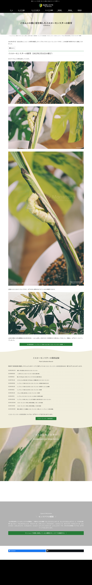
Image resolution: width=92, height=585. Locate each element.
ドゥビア (35, 526)
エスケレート (59, 523)
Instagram (61, 561)
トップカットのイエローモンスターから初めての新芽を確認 (30, 396)
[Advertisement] (46, 491)
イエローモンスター (52, 41)
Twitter (73, 561)
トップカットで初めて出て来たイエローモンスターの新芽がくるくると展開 (33, 386)
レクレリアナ (55, 526)
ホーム (19, 561)
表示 (13, 48)
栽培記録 (39, 561)
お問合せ (55, 561)
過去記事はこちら (22, 41)
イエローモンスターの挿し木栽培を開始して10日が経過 (29, 406)
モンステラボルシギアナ (67, 521)
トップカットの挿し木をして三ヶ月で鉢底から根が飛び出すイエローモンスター (34, 399)
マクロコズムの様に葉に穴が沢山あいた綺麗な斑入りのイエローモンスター (33, 380)
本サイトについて (47, 561)
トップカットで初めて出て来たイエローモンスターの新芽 (29, 389)
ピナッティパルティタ (45, 526)
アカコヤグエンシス (23, 523)
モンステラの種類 (26, 561)
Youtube (67, 561)
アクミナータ (33, 523)
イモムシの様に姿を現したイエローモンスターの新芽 (28, 393)
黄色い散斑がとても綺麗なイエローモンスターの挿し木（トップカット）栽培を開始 (35, 409)
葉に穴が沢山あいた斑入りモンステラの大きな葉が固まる (29, 377)
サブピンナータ (75, 523)
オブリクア (67, 523)
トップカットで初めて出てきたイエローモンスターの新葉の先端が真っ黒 (32, 383)
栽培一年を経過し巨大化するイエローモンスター (27, 370)
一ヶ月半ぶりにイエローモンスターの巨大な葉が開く (28, 373)
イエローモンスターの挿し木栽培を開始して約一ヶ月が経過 (30, 402)
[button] (46, 344)
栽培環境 (33, 561)
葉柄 (48, 338)
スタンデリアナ (18, 526)
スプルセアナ (27, 526)
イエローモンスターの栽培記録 (53, 366)
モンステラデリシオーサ (52, 521)
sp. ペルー (13, 523)
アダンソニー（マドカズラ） (46, 523)
